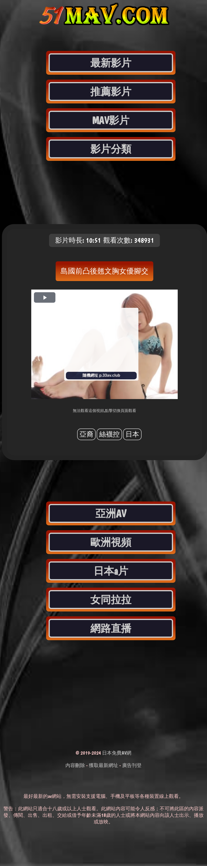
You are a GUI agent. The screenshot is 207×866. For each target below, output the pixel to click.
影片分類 (110, 149)
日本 (132, 434)
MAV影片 (111, 120)
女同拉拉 (110, 599)
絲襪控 (109, 434)
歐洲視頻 (110, 542)
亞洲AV (110, 513)
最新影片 (110, 63)
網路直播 (110, 628)
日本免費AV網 (116, 753)
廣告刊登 (132, 765)
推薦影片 (110, 91)
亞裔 (86, 434)
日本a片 (110, 571)
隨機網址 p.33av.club (101, 375)
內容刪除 (75, 765)
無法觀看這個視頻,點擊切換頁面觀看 (104, 410)
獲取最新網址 (103, 765)
